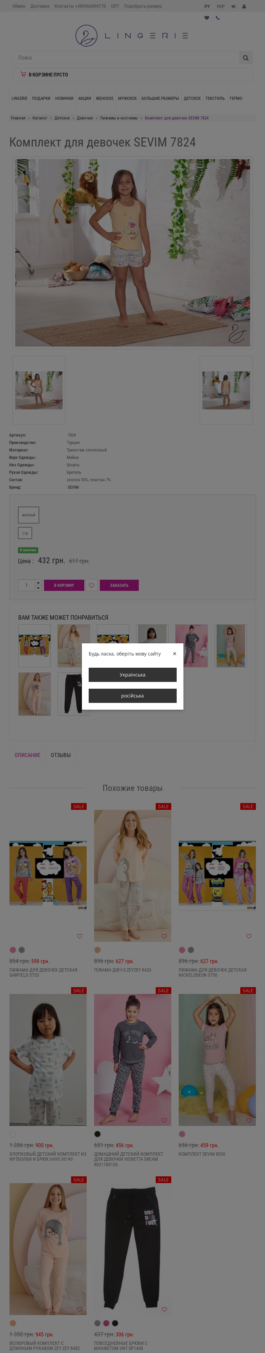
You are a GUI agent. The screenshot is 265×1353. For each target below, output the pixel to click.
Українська (133, 674)
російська (132, 695)
